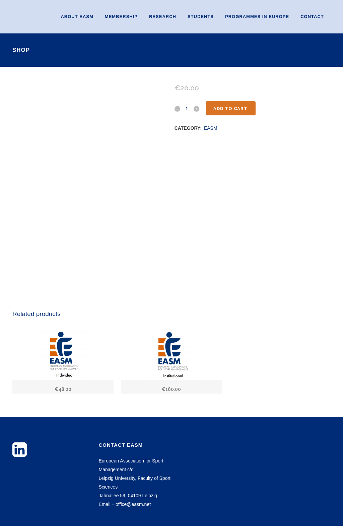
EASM (210, 128)
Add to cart (231, 108)
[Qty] (187, 108)
